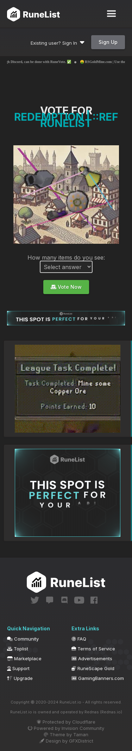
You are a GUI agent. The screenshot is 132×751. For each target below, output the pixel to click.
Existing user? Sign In (57, 43)
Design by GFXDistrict (66, 741)
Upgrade (20, 678)
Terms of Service (93, 648)
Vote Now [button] (66, 287)
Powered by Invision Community (66, 728)
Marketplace (24, 658)
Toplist (17, 648)
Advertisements (91, 658)
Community (23, 639)
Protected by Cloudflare (66, 722)
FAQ (78, 639)
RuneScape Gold (92, 668)
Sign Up (108, 42)
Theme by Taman (66, 734)
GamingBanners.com (97, 678)
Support (18, 668)
